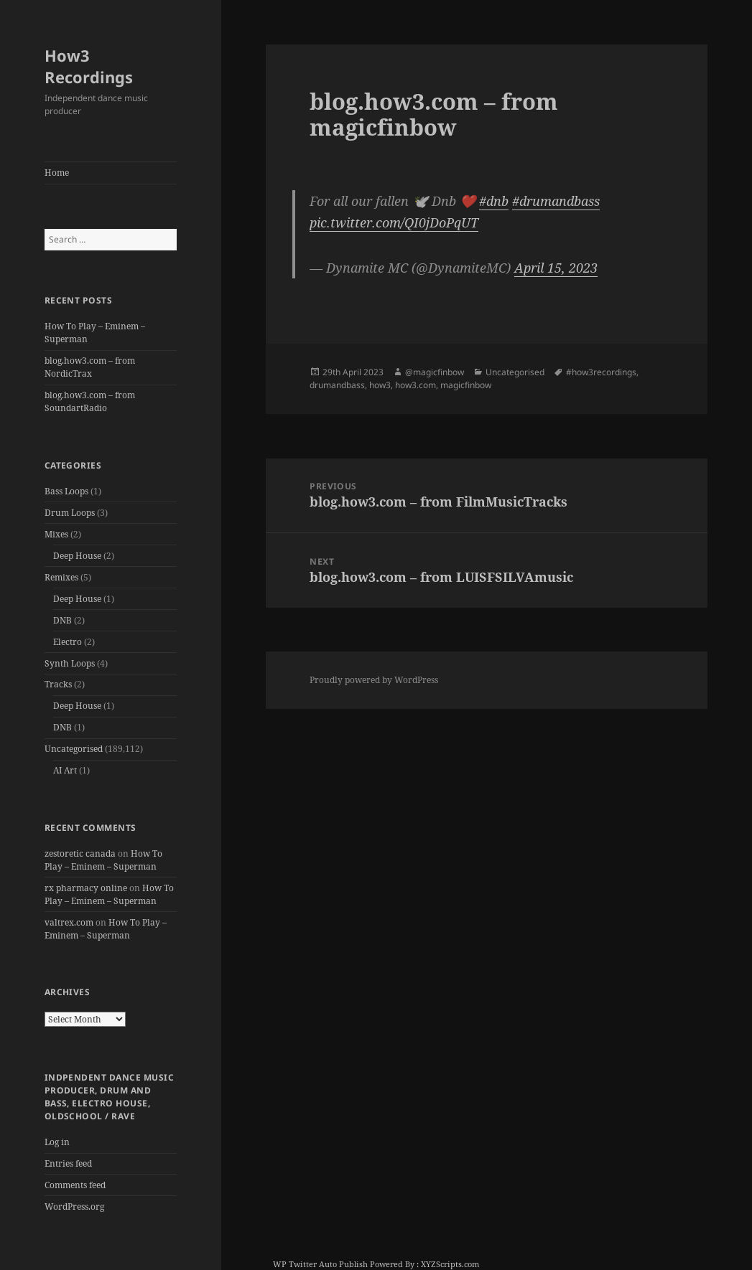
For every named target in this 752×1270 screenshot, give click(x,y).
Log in (57, 1142)
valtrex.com (69, 922)
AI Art (65, 770)
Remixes (61, 577)
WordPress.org (74, 1206)
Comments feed (75, 1185)
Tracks (58, 684)
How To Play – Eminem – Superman (103, 859)
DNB (62, 620)
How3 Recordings (89, 66)
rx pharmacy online (86, 888)
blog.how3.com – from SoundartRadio (90, 401)
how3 (380, 385)
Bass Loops (66, 491)
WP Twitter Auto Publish (320, 1264)
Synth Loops (70, 663)
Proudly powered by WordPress (374, 680)
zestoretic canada (80, 853)
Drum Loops (70, 513)
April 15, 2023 (556, 267)
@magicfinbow (434, 372)
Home (57, 172)
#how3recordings (601, 372)
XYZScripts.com (450, 1264)
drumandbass (337, 385)
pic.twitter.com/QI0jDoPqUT (394, 222)
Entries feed (68, 1163)
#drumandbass (556, 201)
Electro (67, 642)
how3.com (415, 385)
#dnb (494, 201)
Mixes (56, 534)
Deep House (77, 556)
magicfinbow (465, 385)
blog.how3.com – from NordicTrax (90, 367)
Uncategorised (74, 749)
